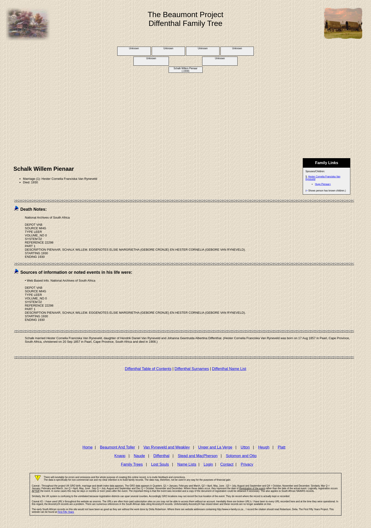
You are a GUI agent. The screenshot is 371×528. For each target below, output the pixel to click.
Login (208, 464)
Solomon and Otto (241, 456)
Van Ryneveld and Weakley (166, 447)
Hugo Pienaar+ (323, 184)
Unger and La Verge (215, 447)
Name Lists (186, 464)
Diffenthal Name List (229, 369)
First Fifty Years (66, 512)
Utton (245, 447)
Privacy (247, 464)
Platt (281, 447)
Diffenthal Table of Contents (148, 369)
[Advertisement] (185, 110)
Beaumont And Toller (117, 447)
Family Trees (132, 464)
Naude (139, 456)
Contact (226, 464)
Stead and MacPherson (198, 456)
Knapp (119, 456)
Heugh (263, 447)
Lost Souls (160, 464)
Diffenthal (161, 456)
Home (88, 447)
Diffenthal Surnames (192, 369)
